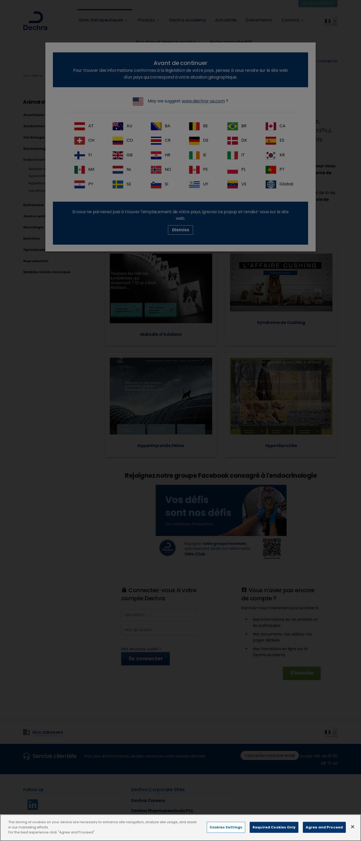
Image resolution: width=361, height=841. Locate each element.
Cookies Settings (226, 831)
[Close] (352, 831)
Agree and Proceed (324, 831)
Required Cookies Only (274, 831)
